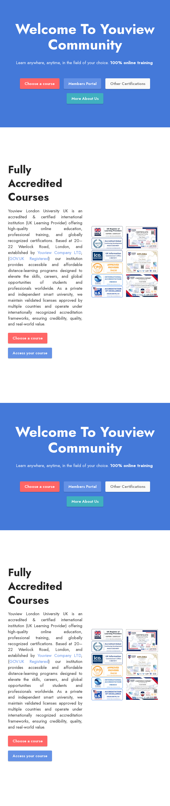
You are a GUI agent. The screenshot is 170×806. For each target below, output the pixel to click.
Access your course (30, 353)
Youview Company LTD (59, 252)
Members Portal (82, 84)
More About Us (85, 98)
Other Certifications (127, 84)
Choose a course (40, 84)
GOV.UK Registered (28, 258)
